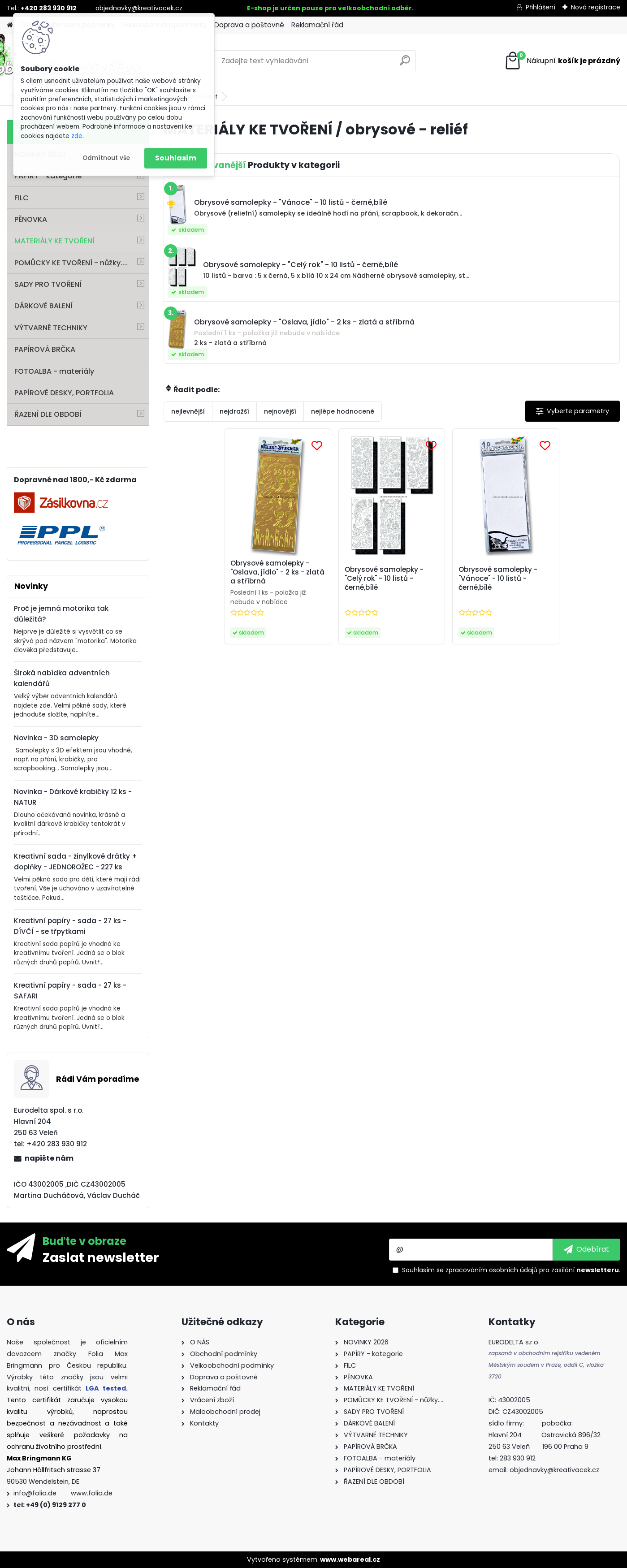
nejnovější (280, 411)
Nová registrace (595, 7)
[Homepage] (10, 25)
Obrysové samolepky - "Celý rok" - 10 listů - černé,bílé (384, 578)
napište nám (49, 1158)
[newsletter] (586, 1249)
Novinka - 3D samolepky (56, 738)
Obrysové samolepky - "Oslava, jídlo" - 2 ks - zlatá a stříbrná (277, 572)
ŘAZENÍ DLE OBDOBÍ (48, 414)
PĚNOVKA (30, 219)
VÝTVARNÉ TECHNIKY (50, 328)
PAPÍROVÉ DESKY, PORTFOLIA (64, 393)
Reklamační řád (317, 25)
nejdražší (234, 411)
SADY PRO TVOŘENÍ (48, 284)
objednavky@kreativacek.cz (138, 8)
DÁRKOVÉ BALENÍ (43, 306)
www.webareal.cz (350, 1559)
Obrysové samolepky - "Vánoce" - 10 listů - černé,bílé (497, 578)
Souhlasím (175, 158)
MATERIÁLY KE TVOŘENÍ (54, 241)
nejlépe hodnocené (342, 411)
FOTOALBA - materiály (54, 371)
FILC (21, 198)
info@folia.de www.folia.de (62, 1493)
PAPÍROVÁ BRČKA (44, 349)
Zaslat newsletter (101, 1257)
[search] (405, 64)
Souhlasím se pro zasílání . (511, 1270)
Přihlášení (540, 7)
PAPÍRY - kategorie (48, 176)
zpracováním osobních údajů (491, 1270)
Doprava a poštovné (249, 25)
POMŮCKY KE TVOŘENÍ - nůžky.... (71, 263)
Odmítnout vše (106, 158)
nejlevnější (188, 411)
